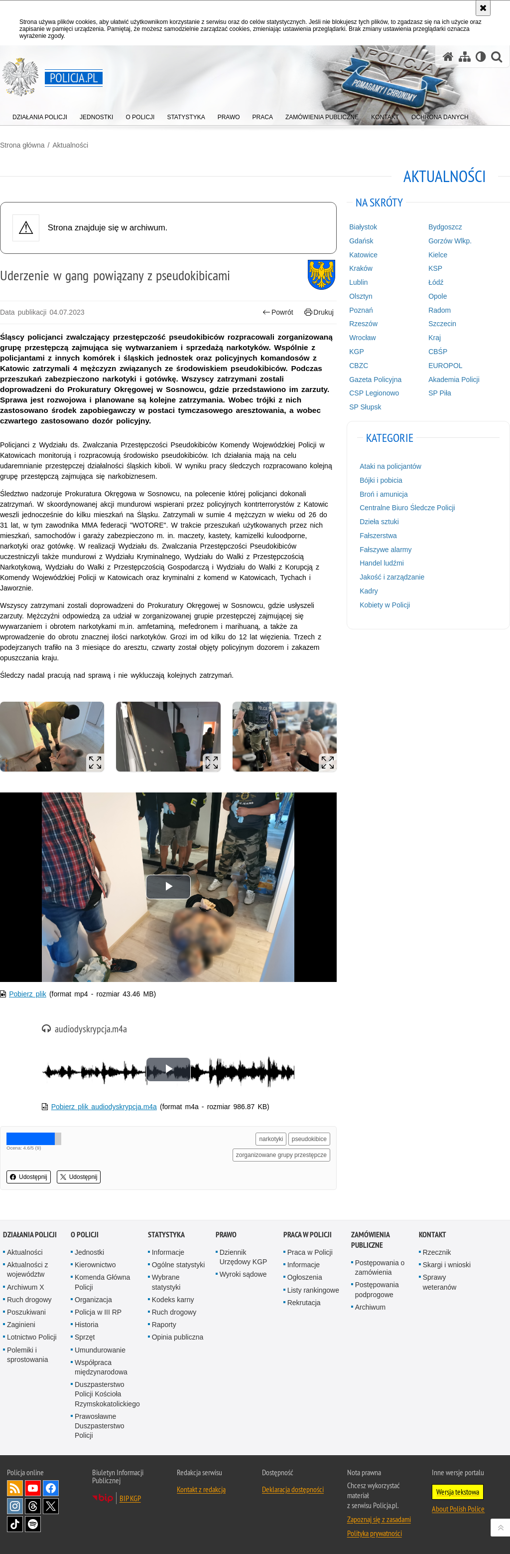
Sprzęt (85, 1337)
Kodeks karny (173, 1300)
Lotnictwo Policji (32, 1337)
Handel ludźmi (382, 563)
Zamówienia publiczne (370, 1239)
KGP (356, 352)
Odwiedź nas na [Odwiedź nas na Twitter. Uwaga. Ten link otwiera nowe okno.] (51, 1506)
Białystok (363, 227)
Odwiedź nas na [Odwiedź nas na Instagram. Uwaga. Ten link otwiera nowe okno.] (15, 1506)
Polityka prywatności (374, 1533)
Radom (439, 310)
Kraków (361, 268)
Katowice (363, 255)
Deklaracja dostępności (293, 1489)
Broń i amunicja (384, 494)
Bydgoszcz (445, 227)
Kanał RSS (15, 1488)
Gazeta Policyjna (375, 380)
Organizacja (93, 1300)
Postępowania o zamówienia (380, 1267)
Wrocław (362, 338)
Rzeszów (363, 324)
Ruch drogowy (29, 1300)
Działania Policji (30, 1234)
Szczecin (442, 324)
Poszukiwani (26, 1312)
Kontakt (432, 1234)
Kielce (437, 255)
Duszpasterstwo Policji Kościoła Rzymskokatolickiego (107, 1393)
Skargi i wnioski (447, 1265)
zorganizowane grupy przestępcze (281, 1155)
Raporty (164, 1325)
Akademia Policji (454, 380)
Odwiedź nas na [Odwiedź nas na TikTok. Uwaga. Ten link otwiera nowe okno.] (15, 1524)
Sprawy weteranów (440, 1282)
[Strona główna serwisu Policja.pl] (448, 56)
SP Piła (439, 393)
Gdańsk (361, 241)
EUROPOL (445, 366)
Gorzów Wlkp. (450, 241)
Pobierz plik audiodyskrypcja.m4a (104, 1107)
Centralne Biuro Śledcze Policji (407, 508)
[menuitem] (40, 115)
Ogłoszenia (304, 1277)
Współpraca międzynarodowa (101, 1367)
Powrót (277, 312)
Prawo (226, 1234)
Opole (437, 296)
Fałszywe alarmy (385, 550)
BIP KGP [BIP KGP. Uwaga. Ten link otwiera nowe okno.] (130, 1498)
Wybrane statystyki (166, 1282)
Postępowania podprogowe (377, 1289)
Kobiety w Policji (385, 605)
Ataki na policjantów (390, 466)
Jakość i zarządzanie (392, 577)
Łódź (435, 282)
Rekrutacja (304, 1303)
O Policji (85, 1234)
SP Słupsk (365, 407)
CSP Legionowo (374, 393)
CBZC (358, 366)
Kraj (434, 338)
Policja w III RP (98, 1312)
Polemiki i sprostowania (27, 1354)
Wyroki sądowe (243, 1274)
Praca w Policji (307, 1234)
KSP (435, 268)
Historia (86, 1325)
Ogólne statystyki (178, 1265)
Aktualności (70, 145)
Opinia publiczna (178, 1337)
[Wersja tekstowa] (481, 56)
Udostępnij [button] (28, 1176)
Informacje (168, 1252)
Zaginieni (21, 1325)
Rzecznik (437, 1252)
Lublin (358, 282)
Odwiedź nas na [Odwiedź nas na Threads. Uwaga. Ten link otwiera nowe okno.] (33, 1506)
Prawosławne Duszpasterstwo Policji (100, 1425)
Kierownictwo (95, 1265)
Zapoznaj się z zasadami (379, 1519)
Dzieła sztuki (379, 522)
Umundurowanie (100, 1350)
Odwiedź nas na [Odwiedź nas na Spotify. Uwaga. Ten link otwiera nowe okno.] (33, 1524)
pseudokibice (309, 1139)
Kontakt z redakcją (201, 1489)
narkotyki (271, 1139)
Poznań (361, 310)
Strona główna (22, 145)
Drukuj (319, 312)
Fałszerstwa (378, 536)
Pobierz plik (27, 994)
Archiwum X (25, 1287)
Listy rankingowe (313, 1290)
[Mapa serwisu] (465, 56)
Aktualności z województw (27, 1269)
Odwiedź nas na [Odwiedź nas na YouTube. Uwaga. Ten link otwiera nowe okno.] (33, 1488)
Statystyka (166, 1234)
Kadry (369, 591)
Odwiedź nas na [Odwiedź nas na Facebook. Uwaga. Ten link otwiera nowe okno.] (51, 1488)
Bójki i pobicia (381, 480)
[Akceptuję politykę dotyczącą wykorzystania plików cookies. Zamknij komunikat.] (483, 8)
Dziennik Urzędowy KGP (243, 1257)
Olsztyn (361, 296)
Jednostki (89, 1252)
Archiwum (370, 1307)
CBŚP (437, 352)
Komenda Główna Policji (102, 1282)
